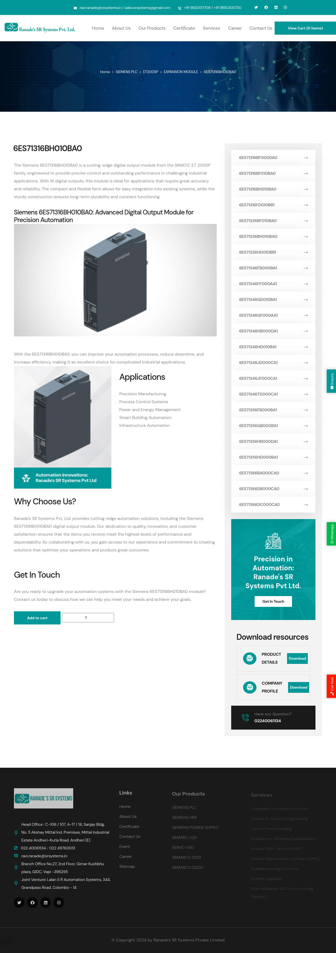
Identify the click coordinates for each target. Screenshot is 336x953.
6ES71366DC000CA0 (273, 504)
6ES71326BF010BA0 (273, 220)
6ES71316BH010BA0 (273, 189)
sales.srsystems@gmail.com (147, 7)
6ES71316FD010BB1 (273, 205)
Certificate (184, 28)
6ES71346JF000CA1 (273, 378)
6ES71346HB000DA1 (273, 331)
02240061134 (267, 721)
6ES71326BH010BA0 (273, 236)
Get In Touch (273, 601)
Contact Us (261, 28)
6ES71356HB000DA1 (273, 441)
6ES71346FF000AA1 (273, 283)
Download (297, 658)
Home (98, 28)
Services (211, 28)
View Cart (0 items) (305, 28)
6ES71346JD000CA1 (273, 362)
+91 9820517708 (197, 7)
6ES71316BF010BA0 (273, 173)
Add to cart (37, 618)
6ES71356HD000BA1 (273, 457)
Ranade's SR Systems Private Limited (189, 940)
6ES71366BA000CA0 (273, 473)
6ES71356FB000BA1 (273, 410)
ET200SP (150, 71)
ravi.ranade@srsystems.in (100, 7)
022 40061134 (34, 851)
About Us (121, 28)
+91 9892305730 (227, 7)
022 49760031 (62, 851)
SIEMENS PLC (126, 71)
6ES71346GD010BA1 (273, 299)
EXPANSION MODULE (181, 71)
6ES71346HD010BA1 (273, 347)
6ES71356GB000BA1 (273, 425)
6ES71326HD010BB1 (273, 252)
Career (235, 28)
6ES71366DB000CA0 (273, 488)
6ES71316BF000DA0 (273, 157)
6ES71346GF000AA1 (273, 315)
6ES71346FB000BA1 (273, 268)
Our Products (152, 28)
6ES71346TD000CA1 (273, 394)
